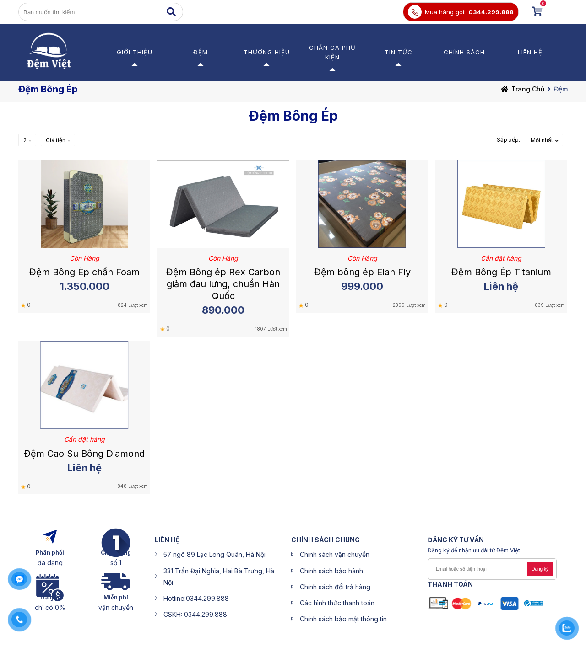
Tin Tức (398, 52)
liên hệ (167, 540)
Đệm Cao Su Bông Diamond (84, 453)
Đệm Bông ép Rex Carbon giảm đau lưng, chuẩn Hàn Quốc (223, 284)
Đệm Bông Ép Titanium (501, 272)
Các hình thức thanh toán (337, 603)
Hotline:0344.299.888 (196, 598)
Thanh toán (450, 584)
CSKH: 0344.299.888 (195, 614)
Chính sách (464, 52)
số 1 (115, 562)
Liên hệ (530, 52)
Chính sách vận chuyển (334, 554)
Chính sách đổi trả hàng (335, 587)
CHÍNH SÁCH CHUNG (325, 540)
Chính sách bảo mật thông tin (343, 619)
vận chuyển (115, 607)
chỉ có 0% (50, 607)
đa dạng (50, 562)
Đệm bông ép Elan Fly (362, 272)
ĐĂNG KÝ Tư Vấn (456, 540)
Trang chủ (527, 89)
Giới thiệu (134, 52)
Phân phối (50, 552)
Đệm (200, 52)
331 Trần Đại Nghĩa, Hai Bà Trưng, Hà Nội (218, 576)
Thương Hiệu (267, 52)
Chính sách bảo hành (331, 571)
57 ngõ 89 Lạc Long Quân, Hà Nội (214, 554)
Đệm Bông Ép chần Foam (84, 272)
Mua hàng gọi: (445, 12)
